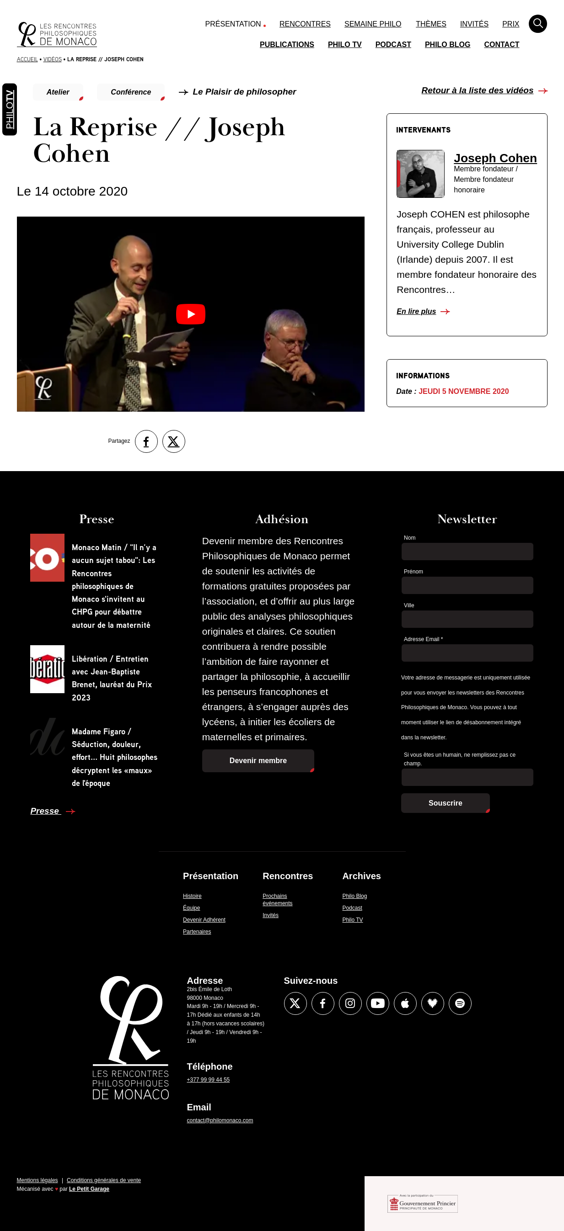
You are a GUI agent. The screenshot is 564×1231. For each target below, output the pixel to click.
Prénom (413, 571)
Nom (409, 538)
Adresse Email (423, 639)
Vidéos (52, 59)
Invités (474, 24)
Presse (45, 811)
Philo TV (345, 44)
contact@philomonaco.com (220, 1120)
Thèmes (431, 24)
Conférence (131, 92)
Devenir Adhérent (204, 920)
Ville (409, 605)
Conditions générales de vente (104, 1180)
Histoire (192, 896)
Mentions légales (37, 1180)
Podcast (393, 44)
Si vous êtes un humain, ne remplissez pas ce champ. (460, 759)
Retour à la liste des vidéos (478, 90)
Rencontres (305, 24)
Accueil (27, 59)
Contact (501, 44)
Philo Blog (448, 44)
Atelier (58, 92)
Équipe (191, 908)
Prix (510, 24)
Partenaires (197, 932)
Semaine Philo (372, 24)
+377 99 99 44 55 (208, 1080)
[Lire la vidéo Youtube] (191, 314)
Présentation (233, 24)
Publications (287, 44)
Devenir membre (258, 760)
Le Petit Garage (89, 1189)
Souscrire (445, 803)
